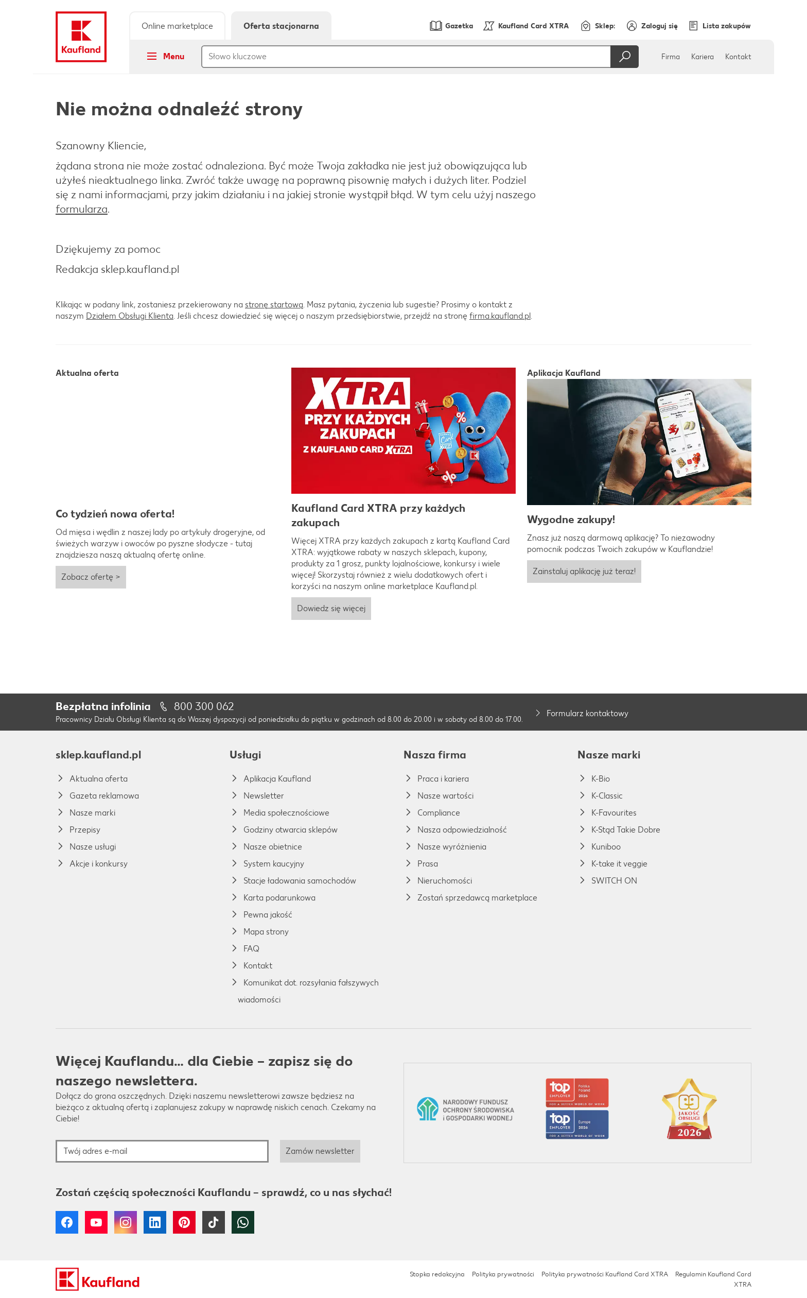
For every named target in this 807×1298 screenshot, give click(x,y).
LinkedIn (155, 1222)
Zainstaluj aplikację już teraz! (584, 571)
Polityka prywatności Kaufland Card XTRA (604, 1274)
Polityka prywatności (503, 1274)
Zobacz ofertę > (90, 577)
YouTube (96, 1222)
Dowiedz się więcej (331, 608)
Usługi (245, 754)
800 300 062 (204, 706)
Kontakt (738, 57)
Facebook (67, 1222)
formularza (82, 208)
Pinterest (184, 1222)
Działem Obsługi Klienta (129, 316)
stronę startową (274, 304)
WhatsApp (243, 1222)
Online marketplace (177, 26)
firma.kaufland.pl (500, 316)
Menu (162, 56)
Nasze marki (608, 754)
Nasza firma (435, 754)
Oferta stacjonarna (281, 26)
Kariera (702, 57)
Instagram (125, 1222)
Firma (670, 57)
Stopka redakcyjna (437, 1274)
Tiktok (213, 1222)
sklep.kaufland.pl (98, 754)
